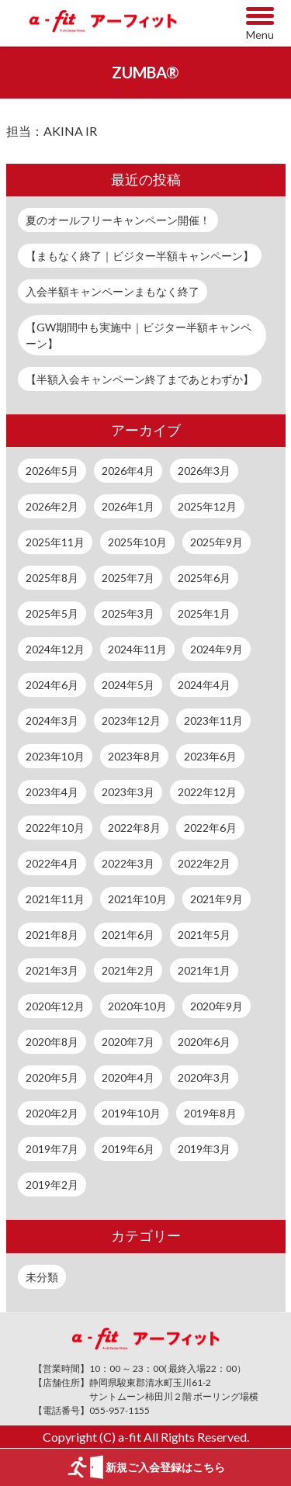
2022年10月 (55, 827)
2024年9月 (216, 649)
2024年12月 (55, 649)
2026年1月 (128, 506)
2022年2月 (204, 863)
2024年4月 (204, 684)
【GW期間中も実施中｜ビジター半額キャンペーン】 (138, 335)
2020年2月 (52, 1113)
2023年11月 (213, 720)
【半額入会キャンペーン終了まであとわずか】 (140, 379)
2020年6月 (204, 1041)
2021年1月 (204, 970)
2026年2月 (52, 506)
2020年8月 (52, 1041)
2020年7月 (128, 1041)
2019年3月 (204, 1148)
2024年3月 (52, 720)
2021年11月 (55, 899)
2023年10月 (55, 756)
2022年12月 (207, 791)
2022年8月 (134, 827)
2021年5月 (204, 934)
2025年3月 (128, 613)
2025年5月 (52, 613)
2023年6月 (210, 756)
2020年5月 (52, 1077)
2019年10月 (131, 1113)
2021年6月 (128, 934)
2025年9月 (216, 542)
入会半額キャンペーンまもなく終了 (112, 291)
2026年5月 (52, 470)
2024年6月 (52, 684)
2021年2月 (128, 970)
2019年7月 (52, 1148)
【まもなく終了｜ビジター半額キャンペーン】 (140, 255)
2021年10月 (137, 899)
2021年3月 (52, 970)
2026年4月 (128, 470)
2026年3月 (204, 470)
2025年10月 (137, 542)
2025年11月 (55, 542)
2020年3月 (204, 1077)
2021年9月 (216, 899)
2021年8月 (52, 934)
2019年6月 (128, 1148)
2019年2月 (52, 1184)
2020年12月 (55, 1006)
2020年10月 (137, 1006)
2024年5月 (128, 684)
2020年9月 (216, 1006)
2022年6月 (210, 827)
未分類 (42, 1276)
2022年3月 (128, 863)
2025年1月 (204, 613)
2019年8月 (210, 1113)
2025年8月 (52, 577)
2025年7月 (128, 577)
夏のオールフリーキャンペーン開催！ (118, 220)
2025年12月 (207, 506)
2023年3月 (128, 791)
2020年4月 (128, 1077)
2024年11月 (137, 649)
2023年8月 (134, 756)
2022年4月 (52, 863)
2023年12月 (131, 720)
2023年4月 (52, 791)
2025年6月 (204, 577)
